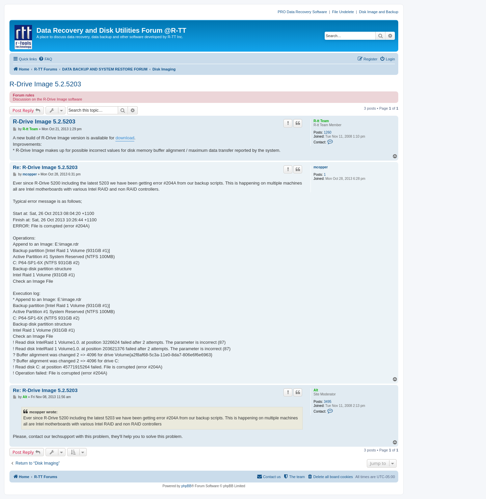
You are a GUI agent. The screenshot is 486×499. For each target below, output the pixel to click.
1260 (327, 132)
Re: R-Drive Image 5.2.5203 (45, 167)
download (124, 137)
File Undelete (343, 12)
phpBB (186, 486)
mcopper (321, 167)
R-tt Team (321, 121)
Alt (316, 390)
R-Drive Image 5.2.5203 (45, 84)
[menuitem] (45, 59)
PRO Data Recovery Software (302, 12)
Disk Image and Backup (378, 12)
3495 (327, 402)
